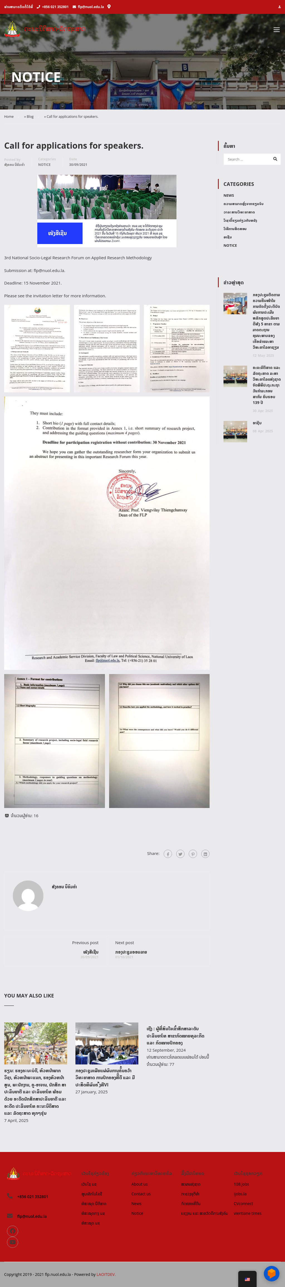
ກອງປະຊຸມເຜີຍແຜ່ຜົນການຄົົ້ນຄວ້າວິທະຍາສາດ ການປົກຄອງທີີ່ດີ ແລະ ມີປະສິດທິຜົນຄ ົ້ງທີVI (105, 1078)
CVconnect (243, 1203)
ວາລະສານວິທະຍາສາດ (239, 212)
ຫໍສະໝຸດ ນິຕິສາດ (94, 1203)
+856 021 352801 (55, 6)
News (228, 195)
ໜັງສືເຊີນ (91, 952)
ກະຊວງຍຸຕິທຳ (190, 1193)
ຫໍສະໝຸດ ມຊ (91, 1223)
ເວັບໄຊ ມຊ (89, 1184)
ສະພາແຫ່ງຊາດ (190, 1184)
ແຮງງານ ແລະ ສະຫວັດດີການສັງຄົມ (204, 1213)
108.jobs (241, 1184)
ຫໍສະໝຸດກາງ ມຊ (93, 1213)
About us (139, 1184)
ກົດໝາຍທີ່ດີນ (191, 1203)
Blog (30, 116)
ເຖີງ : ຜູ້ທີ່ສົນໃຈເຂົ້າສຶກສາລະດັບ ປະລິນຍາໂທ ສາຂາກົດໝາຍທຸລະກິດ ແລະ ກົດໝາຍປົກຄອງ (175, 1036)
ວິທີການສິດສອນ (235, 228)
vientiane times (247, 1213)
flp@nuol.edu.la (91, 6)
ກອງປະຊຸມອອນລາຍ (131, 952)
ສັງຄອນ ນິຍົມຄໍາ (14, 165)
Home (9, 116)
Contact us (141, 1193)
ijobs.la (240, 1193)
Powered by (85, 1274)
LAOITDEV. (106, 1274)
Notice (44, 165)
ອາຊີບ (227, 237)
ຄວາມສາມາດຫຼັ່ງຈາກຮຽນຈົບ (243, 203)
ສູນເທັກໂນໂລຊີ (92, 1193)
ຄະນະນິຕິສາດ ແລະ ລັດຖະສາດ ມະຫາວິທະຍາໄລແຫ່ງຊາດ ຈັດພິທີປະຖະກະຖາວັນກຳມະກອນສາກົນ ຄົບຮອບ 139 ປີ (267, 385)
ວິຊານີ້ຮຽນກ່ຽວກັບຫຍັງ (240, 220)
